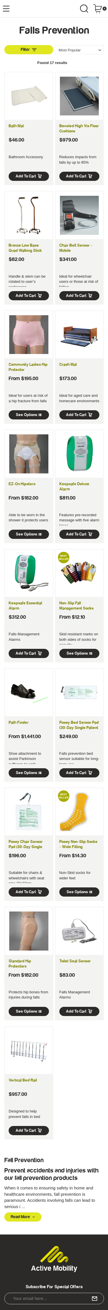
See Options (28, 415)
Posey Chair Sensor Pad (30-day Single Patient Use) (26, 846)
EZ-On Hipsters (22, 484)
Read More (23, 1216)
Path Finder (19, 722)
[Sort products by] (79, 50)
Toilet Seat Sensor (75, 961)
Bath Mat (16, 126)
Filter (29, 49)
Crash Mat (68, 364)
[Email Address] (54, 1298)
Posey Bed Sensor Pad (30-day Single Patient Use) (79, 727)
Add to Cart (29, 176)
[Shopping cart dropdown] (100, 9)
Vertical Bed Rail (23, 1080)
